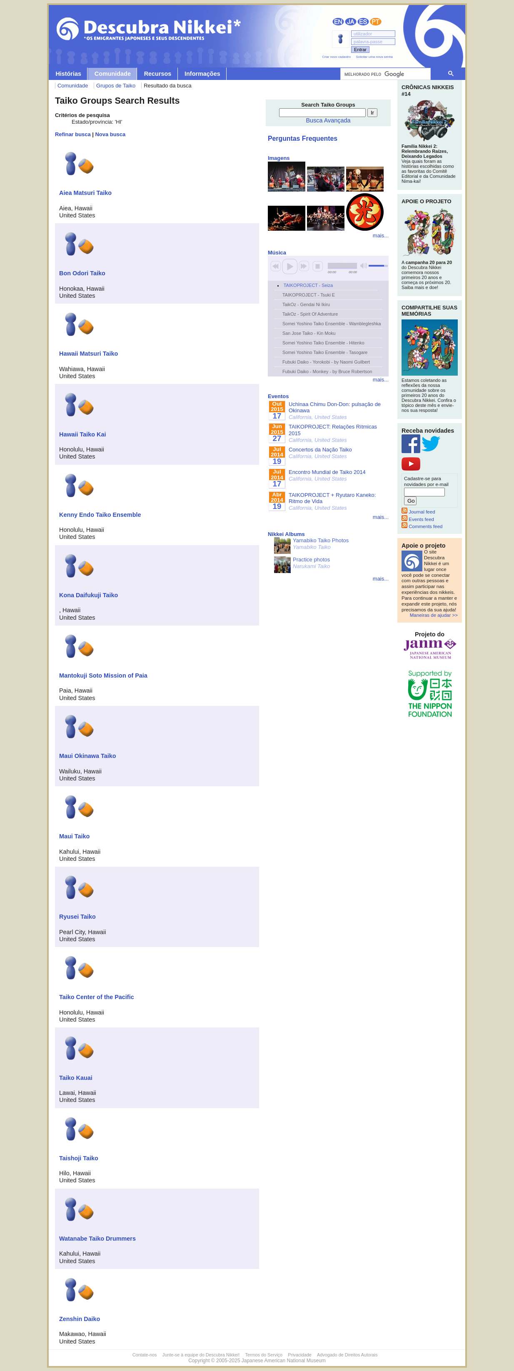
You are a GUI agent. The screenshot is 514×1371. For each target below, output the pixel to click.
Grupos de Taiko (115, 85)
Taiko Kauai (75, 1077)
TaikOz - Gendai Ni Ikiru (306, 304)
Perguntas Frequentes (302, 138)
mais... (381, 235)
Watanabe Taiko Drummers (97, 1238)
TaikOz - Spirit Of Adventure (310, 314)
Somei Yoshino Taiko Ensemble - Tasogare (324, 352)
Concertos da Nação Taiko (320, 452)
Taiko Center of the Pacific (96, 997)
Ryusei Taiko (77, 916)
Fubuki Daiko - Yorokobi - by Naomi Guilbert (326, 361)
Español (363, 21)
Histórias (68, 73)
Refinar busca (73, 134)
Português (375, 21)
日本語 (350, 21)
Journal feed (418, 511)
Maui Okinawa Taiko (87, 756)
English (338, 21)
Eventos (278, 396)
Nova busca (110, 134)
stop (318, 266)
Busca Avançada (328, 120)
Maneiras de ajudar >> (434, 615)
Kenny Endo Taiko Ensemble (100, 514)
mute (363, 266)
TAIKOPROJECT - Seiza (308, 285)
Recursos (158, 73)
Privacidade (299, 1354)
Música (277, 252)
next (304, 266)
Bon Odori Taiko (82, 273)
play (290, 266)
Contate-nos (144, 1354)
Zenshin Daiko (79, 1319)
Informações (202, 73)
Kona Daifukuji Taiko (88, 595)
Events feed (418, 519)
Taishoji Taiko (78, 1158)
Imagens (279, 158)
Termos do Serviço (263, 1354)
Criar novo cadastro (336, 57)
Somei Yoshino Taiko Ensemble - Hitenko (323, 342)
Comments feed (422, 526)
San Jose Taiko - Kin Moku (309, 333)
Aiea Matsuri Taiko (85, 192)
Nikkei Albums (286, 534)
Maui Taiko (74, 836)
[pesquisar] (384, 74)
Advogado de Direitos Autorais (347, 1354)
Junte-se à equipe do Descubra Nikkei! (201, 1354)
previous (276, 266)
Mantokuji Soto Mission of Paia (103, 675)
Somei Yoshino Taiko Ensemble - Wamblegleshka (331, 323)
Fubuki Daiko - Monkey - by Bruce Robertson (327, 371)
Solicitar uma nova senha (374, 57)
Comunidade (113, 73)
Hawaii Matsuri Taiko (88, 353)
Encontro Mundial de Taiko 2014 (327, 475)
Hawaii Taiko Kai (82, 434)
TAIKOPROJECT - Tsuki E (308, 294)
